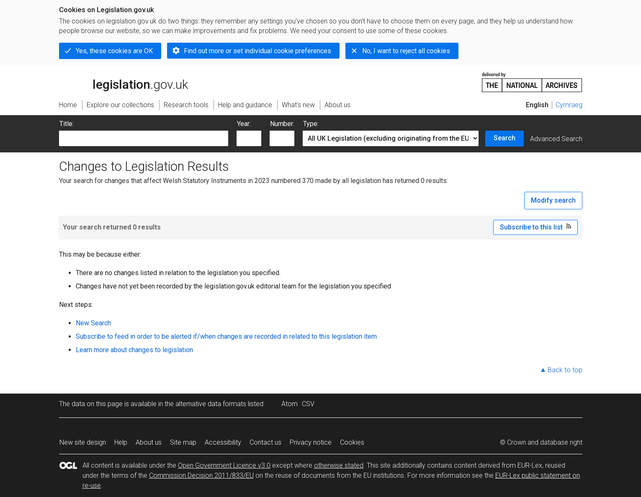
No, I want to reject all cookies (406, 51)
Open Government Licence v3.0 (224, 465)
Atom (289, 404)
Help (120, 442)
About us (149, 442)
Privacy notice (311, 442)
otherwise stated (338, 465)
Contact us (265, 442)
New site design (82, 442)
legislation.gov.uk (123, 81)
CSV (308, 404)
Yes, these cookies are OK (114, 51)
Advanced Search (556, 139)
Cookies (352, 442)
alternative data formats (210, 404)
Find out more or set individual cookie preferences (257, 51)
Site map (183, 442)
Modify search (553, 200)
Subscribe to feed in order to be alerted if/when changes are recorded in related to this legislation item (226, 336)
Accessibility (223, 442)
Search (504, 138)
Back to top (565, 370)
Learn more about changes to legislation (134, 350)
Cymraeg (569, 105)
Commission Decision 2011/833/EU (201, 475)
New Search (93, 323)
